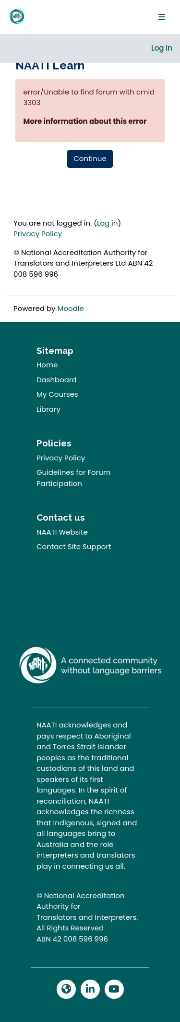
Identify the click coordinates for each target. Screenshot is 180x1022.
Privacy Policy (37, 234)
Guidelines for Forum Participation (73, 477)
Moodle (71, 308)
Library (48, 409)
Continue (89, 158)
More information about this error (84, 121)
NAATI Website (62, 532)
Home (47, 365)
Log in (161, 48)
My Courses (57, 394)
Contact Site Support (73, 546)
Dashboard (56, 380)
